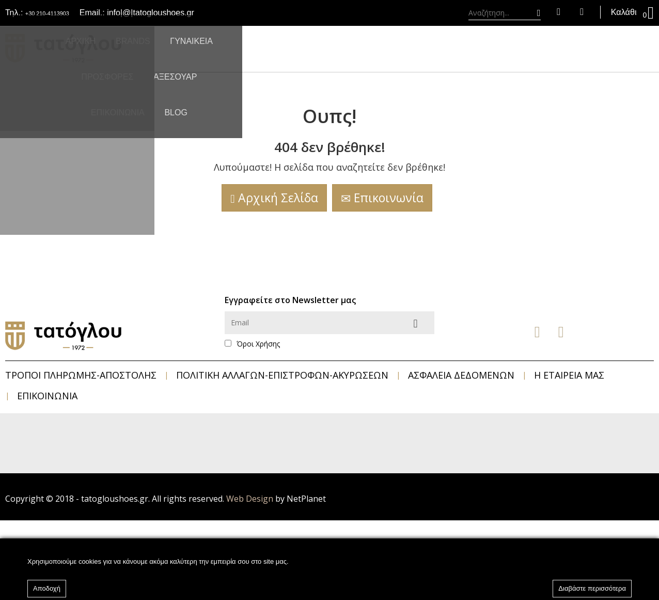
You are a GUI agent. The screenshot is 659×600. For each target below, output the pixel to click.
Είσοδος (545, 13)
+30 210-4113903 (57, 12)
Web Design (249, 498)
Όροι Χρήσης (258, 344)
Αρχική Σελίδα (274, 197)
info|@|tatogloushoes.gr (171, 12)
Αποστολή (424, 322)
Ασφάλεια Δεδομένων (461, 375)
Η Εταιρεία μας (569, 375)
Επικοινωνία (382, 197)
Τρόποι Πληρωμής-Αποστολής (80, 375)
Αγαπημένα (568, 13)
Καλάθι (625, 13)
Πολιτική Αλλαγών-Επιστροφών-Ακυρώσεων (282, 375)
